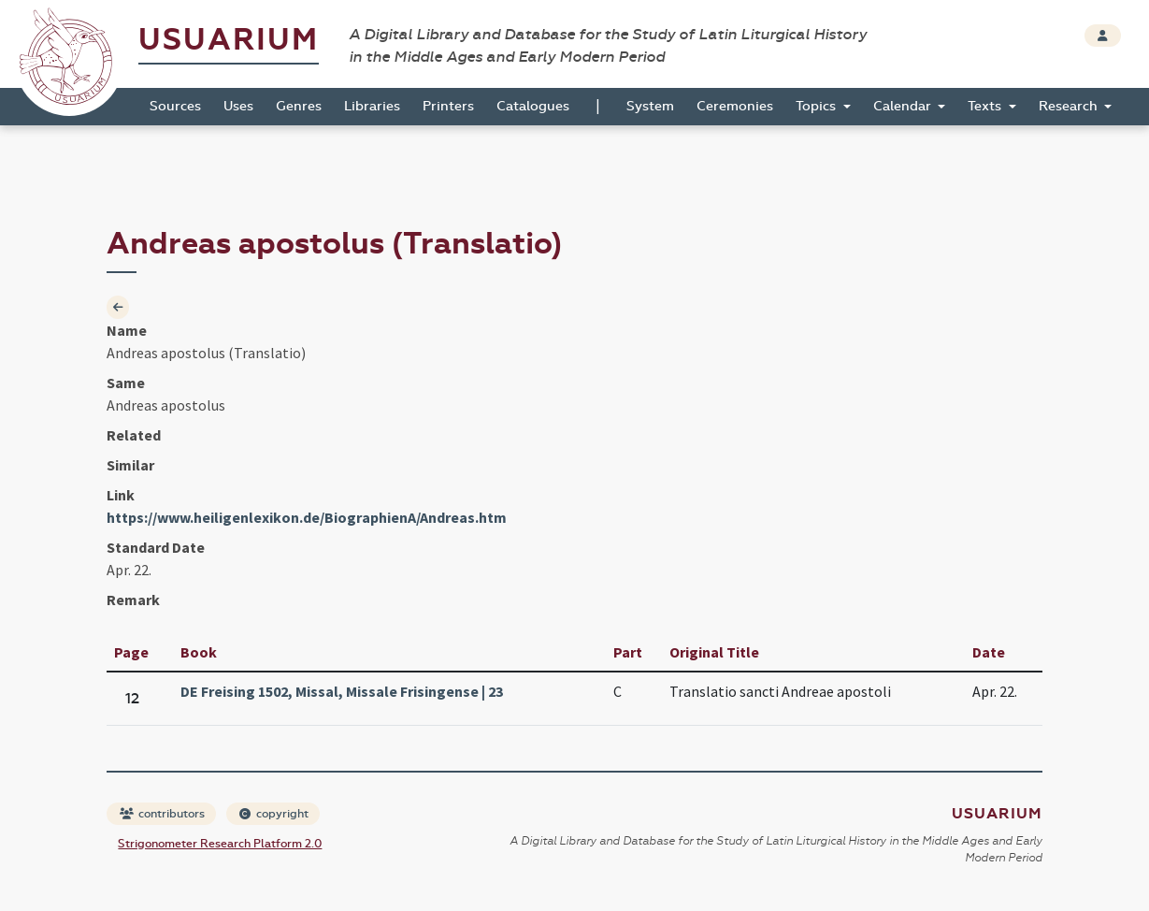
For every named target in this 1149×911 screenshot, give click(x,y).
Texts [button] (986, 106)
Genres (299, 106)
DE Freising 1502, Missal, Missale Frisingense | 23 (341, 691)
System (650, 106)
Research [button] (1070, 106)
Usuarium (228, 40)
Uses (238, 106)
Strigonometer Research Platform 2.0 (220, 843)
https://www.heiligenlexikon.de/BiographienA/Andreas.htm (307, 517)
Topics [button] (818, 106)
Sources (175, 106)
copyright (274, 813)
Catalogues (532, 106)
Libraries (372, 106)
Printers (448, 106)
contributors (162, 813)
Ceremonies (735, 106)
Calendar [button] (904, 106)
